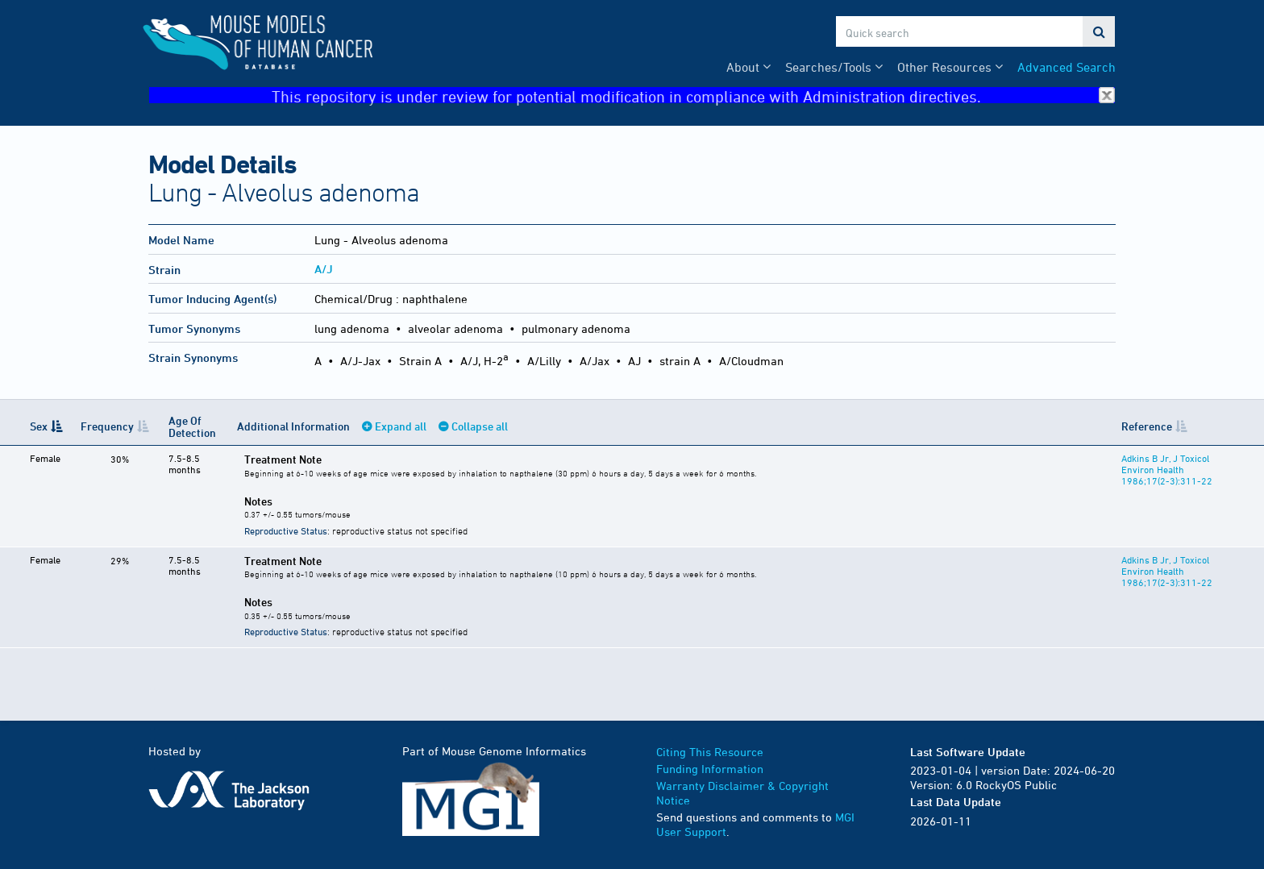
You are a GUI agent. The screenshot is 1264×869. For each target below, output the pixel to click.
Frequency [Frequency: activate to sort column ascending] (107, 426)
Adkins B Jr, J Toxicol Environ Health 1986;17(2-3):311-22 (1166, 469)
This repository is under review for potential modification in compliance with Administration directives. (693, 95)
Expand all (400, 426)
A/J (323, 269)
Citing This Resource (709, 752)
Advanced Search (1066, 67)
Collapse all (479, 426)
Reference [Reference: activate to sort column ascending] (1146, 426)
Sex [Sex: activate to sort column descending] (39, 426)
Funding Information (709, 768)
